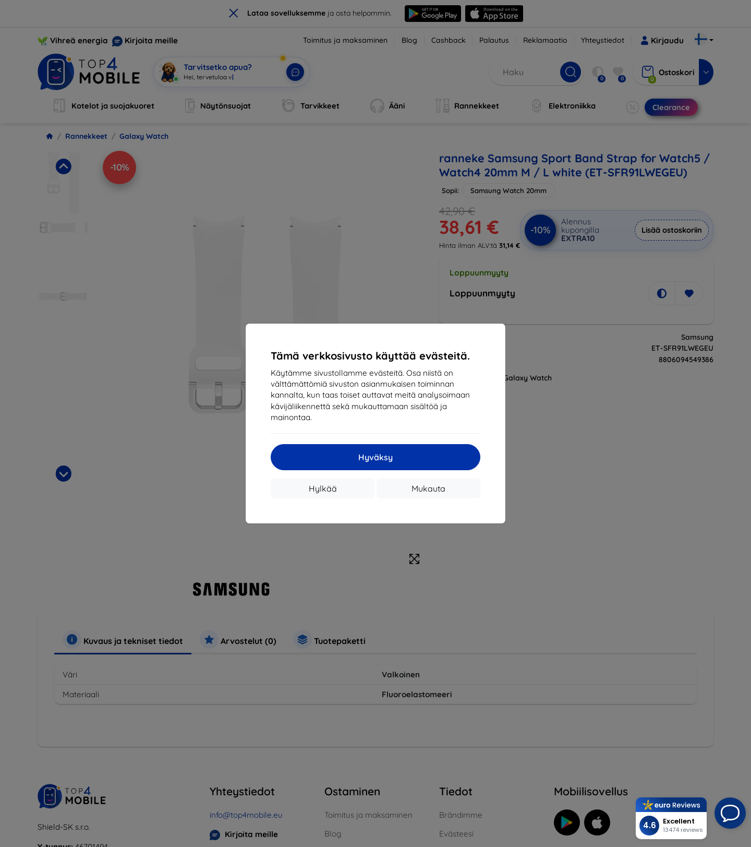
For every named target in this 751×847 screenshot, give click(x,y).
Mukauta (428, 488)
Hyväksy (375, 457)
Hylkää (323, 488)
